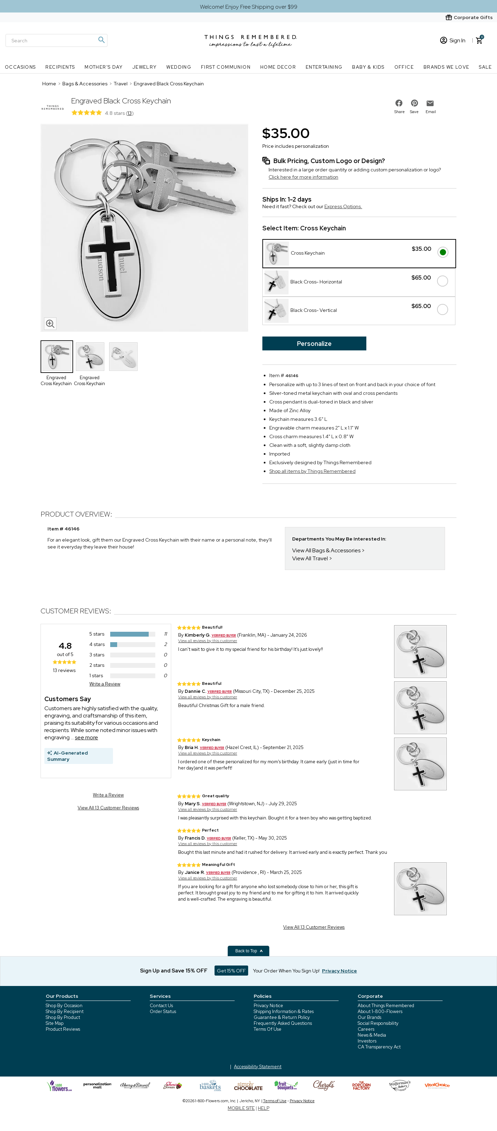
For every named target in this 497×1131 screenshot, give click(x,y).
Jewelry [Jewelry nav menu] (144, 67)
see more (86, 737)
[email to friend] (430, 103)
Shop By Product (63, 1017)
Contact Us (161, 1006)
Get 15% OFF (231, 971)
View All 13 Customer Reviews (108, 808)
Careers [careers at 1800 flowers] (366, 1029)
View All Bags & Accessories (326, 550)
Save (414, 111)
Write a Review (104, 684)
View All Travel (310, 558)
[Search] (56, 40)
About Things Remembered (386, 1006)
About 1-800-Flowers (380, 1011)
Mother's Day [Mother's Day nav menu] (104, 67)
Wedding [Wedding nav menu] (178, 67)
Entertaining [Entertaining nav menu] (324, 67)
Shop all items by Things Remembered (312, 471)
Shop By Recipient (65, 1011)
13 (130, 113)
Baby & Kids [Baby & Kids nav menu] (368, 67)
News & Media (372, 1035)
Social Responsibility (378, 1023)
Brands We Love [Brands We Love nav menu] (447, 67)
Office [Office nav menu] (404, 67)
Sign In (452, 40)
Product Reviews (63, 1029)
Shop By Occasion (64, 1006)
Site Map (54, 1023)
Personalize (314, 344)
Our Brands (369, 1017)
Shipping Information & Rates (284, 1011)
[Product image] (144, 228)
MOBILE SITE (241, 1108)
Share (399, 111)
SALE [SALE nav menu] (485, 67)
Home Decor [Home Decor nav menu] (278, 67)
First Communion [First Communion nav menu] (226, 67)
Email (431, 111)
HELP (263, 1108)
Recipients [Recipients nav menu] (60, 67)
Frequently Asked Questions (283, 1023)
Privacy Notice (268, 1006)
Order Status (163, 1011)
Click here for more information (303, 177)
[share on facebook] (398, 103)
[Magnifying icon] (101, 40)
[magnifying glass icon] (50, 323)
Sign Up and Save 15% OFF (174, 970)
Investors (367, 1041)
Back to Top (249, 951)
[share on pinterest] (414, 103)
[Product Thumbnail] (57, 356)
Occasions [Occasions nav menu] (20, 67)
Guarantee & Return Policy (282, 1017)
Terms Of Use (267, 1029)
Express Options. (343, 206)
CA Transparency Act (379, 1047)
